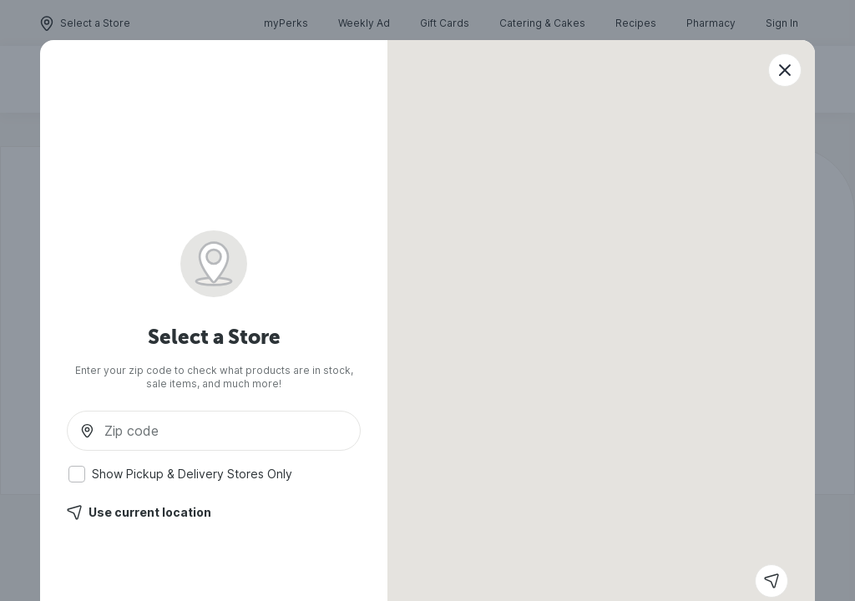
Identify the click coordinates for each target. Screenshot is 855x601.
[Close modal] (785, 70)
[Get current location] (771, 581)
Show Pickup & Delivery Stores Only (180, 474)
